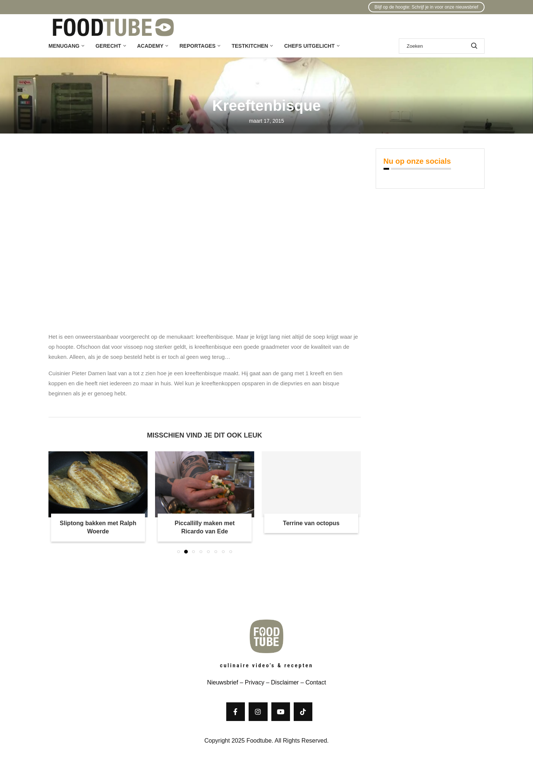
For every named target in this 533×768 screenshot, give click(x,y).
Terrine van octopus (311, 523)
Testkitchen (249, 46)
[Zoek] (442, 46)
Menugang (63, 46)
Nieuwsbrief (222, 682)
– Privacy (251, 682)
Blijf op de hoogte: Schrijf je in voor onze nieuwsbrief (426, 7)
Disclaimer (285, 682)
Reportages (197, 46)
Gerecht (108, 46)
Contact (315, 682)
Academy (150, 46)
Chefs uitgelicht (309, 46)
